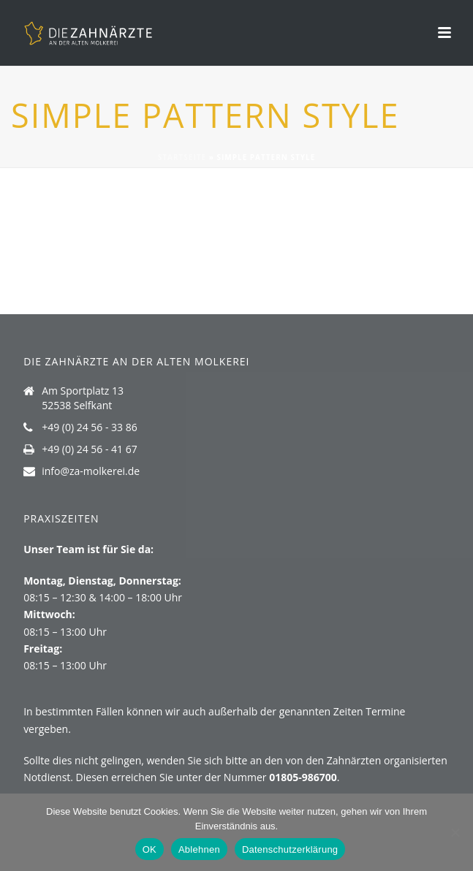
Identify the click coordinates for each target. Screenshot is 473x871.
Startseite (182, 157)
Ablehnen (199, 849)
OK (149, 849)
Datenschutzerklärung (290, 849)
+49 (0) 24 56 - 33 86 (89, 427)
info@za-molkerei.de (91, 471)
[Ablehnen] (454, 832)
